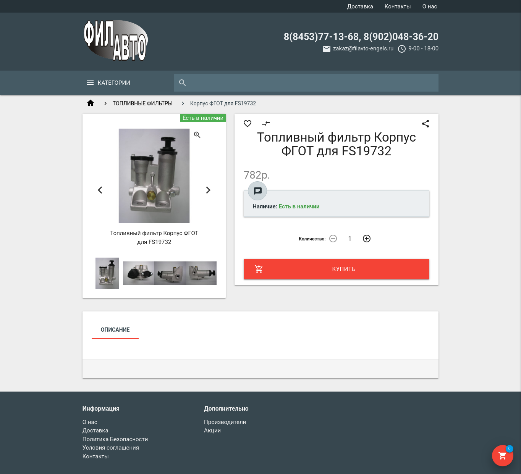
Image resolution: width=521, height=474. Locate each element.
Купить (305, 269)
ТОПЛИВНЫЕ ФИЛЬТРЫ (143, 103)
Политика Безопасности (115, 439)
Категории (114, 82)
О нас (429, 6)
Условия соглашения (111, 447)
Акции (212, 430)
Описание (115, 330)
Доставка (360, 6)
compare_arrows (265, 123)
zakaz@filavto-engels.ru (363, 48)
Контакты (398, 6)
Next (208, 190)
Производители (225, 422)
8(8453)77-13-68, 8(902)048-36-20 (361, 36)
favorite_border (247, 123)
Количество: (312, 239)
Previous (100, 190)
